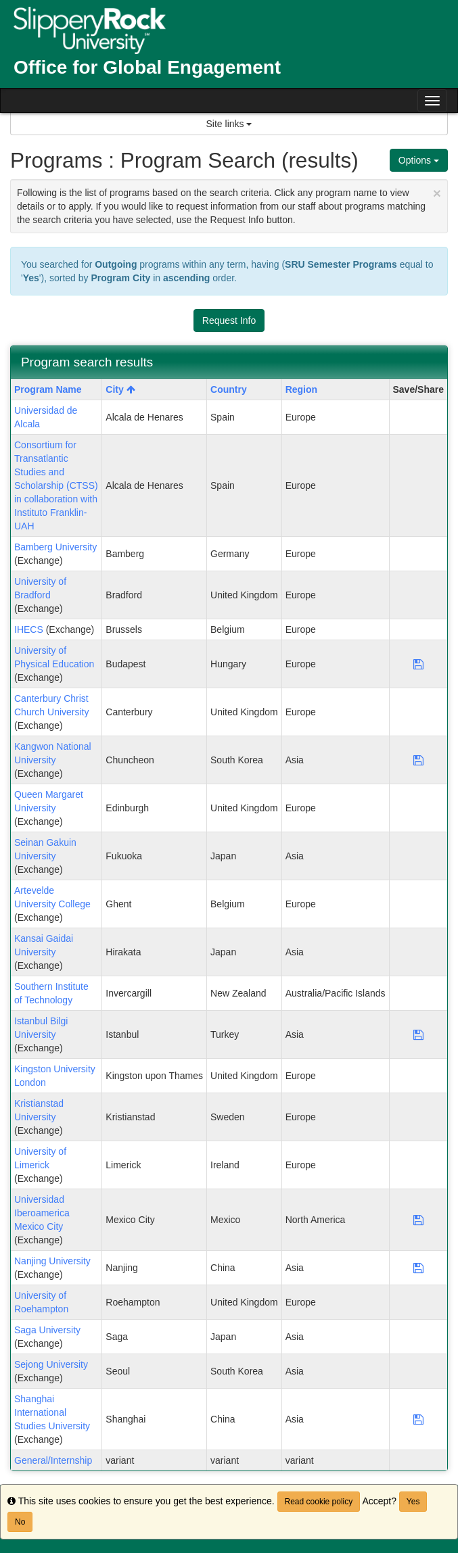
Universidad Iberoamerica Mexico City (42, 1213)
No (20, 1522)
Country (228, 389)
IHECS (28, 629)
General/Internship (53, 1460)
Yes (413, 1501)
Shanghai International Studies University (52, 1412)
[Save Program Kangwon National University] (418, 760)
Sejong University (51, 1364)
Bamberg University (55, 547)
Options (418, 160)
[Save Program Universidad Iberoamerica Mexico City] (418, 1219)
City (120, 389)
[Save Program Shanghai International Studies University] (418, 1419)
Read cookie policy (319, 1501)
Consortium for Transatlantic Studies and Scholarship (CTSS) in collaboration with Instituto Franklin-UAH (56, 485)
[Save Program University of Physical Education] (418, 664)
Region (301, 389)
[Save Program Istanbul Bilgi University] (418, 1034)
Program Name (48, 389)
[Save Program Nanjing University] (418, 1267)
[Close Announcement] (437, 193)
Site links (229, 123)
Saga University (47, 1329)
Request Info (229, 320)
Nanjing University (52, 1261)
